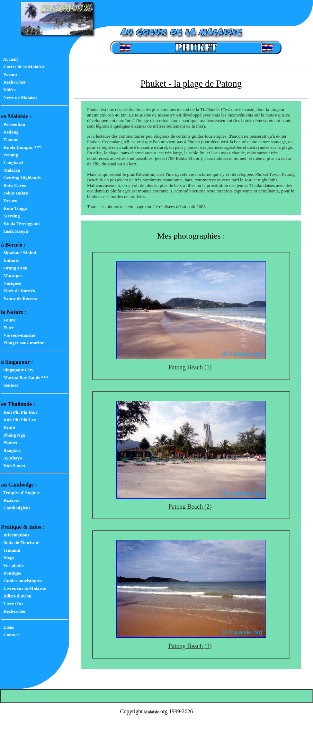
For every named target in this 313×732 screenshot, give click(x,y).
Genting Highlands (21, 177)
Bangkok (11, 450)
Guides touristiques (21, 580)
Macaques (12, 275)
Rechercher (13, 82)
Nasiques (11, 283)
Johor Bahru (14, 193)
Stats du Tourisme (20, 542)
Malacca (10, 170)
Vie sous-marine (18, 335)
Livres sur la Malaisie (23, 588)
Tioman (10, 139)
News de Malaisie (19, 97)
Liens (7, 627)
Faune (8, 319)
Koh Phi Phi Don (19, 412)
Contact (10, 634)
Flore (7, 327)
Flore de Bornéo (18, 290)
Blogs (7, 557)
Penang (9, 154)
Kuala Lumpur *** (21, 147)
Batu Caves (13, 185)
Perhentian (13, 124)
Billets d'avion (16, 595)
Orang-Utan (14, 267)
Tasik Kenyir (15, 231)
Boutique (11, 573)
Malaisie (151, 711)
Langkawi (12, 162)
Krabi (8, 427)
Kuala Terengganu (20, 223)
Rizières (10, 500)
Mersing (10, 215)
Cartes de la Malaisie (23, 66)
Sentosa (9, 385)
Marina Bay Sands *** (24, 377)
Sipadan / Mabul (18, 252)
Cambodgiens (15, 507)
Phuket (9, 442)
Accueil (9, 59)
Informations (15, 534)
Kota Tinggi (14, 208)
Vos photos (13, 565)
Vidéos (8, 89)
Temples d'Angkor (20, 492)
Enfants (10, 260)
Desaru (9, 200)
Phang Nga (13, 435)
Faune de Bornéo (19, 298)
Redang (9, 132)
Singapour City (17, 369)
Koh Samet (13, 465)
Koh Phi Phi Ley (18, 419)
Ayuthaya (11, 457)
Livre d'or (12, 603)
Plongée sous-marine (22, 342)
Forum (9, 74)
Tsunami (10, 550)
